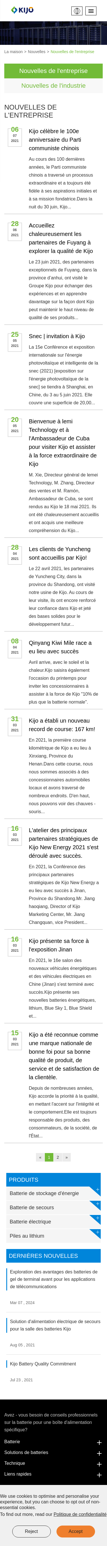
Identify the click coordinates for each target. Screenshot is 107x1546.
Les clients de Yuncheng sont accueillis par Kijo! (59, 553)
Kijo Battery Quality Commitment (43, 1363)
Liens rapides (53, 1474)
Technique (53, 1463)
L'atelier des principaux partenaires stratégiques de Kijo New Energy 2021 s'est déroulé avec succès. (63, 843)
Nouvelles (36, 51)
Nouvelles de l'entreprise (72, 51)
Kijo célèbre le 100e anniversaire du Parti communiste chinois (55, 139)
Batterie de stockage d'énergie (55, 1191)
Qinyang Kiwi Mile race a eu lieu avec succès (60, 647)
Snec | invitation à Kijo (57, 336)
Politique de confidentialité (80, 1514)
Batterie (53, 1441)
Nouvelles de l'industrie (53, 85)
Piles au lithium (55, 1234)
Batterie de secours (55, 1206)
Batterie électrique (55, 1220)
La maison (13, 51)
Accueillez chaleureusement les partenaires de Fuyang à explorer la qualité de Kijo (61, 238)
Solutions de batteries (53, 1452)
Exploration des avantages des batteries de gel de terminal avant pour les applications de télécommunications (54, 1279)
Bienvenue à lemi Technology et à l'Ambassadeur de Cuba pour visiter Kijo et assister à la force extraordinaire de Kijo (63, 442)
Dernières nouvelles (43, 1256)
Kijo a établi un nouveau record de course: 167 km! (62, 724)
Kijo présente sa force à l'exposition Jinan (59, 945)
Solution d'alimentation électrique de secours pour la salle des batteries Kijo (55, 1325)
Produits (23, 1180)
